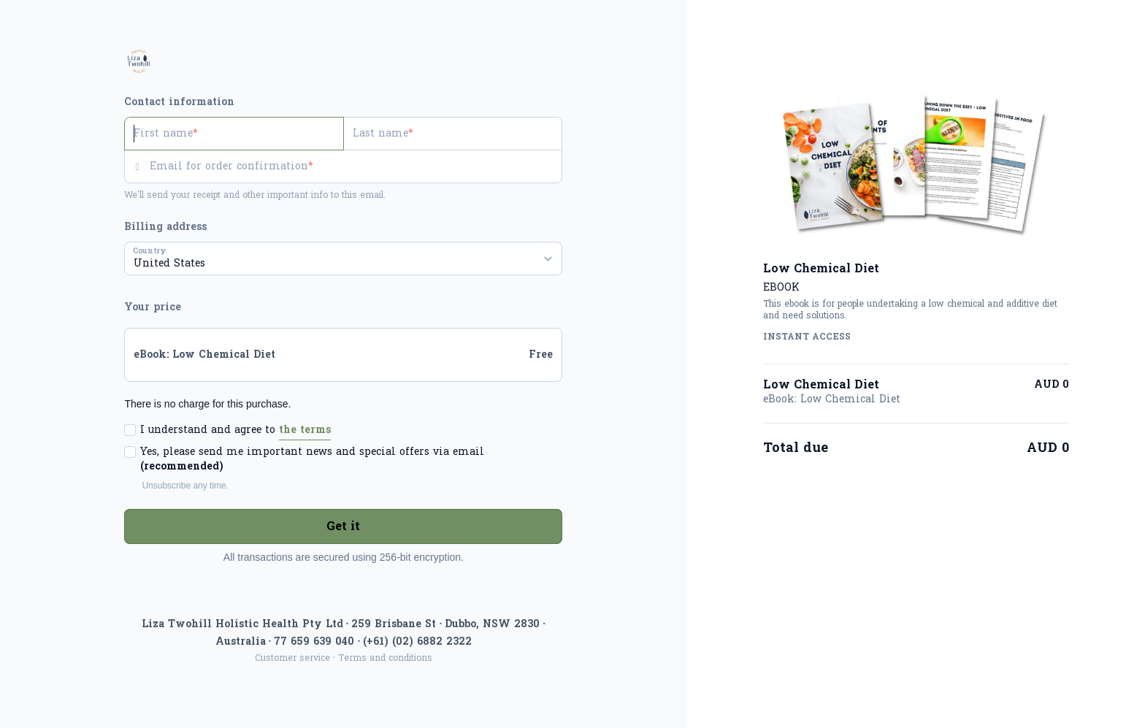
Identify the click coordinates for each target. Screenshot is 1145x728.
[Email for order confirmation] (356, 166)
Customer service (292, 658)
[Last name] (453, 134)
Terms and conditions (385, 658)
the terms (305, 430)
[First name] (234, 134)
